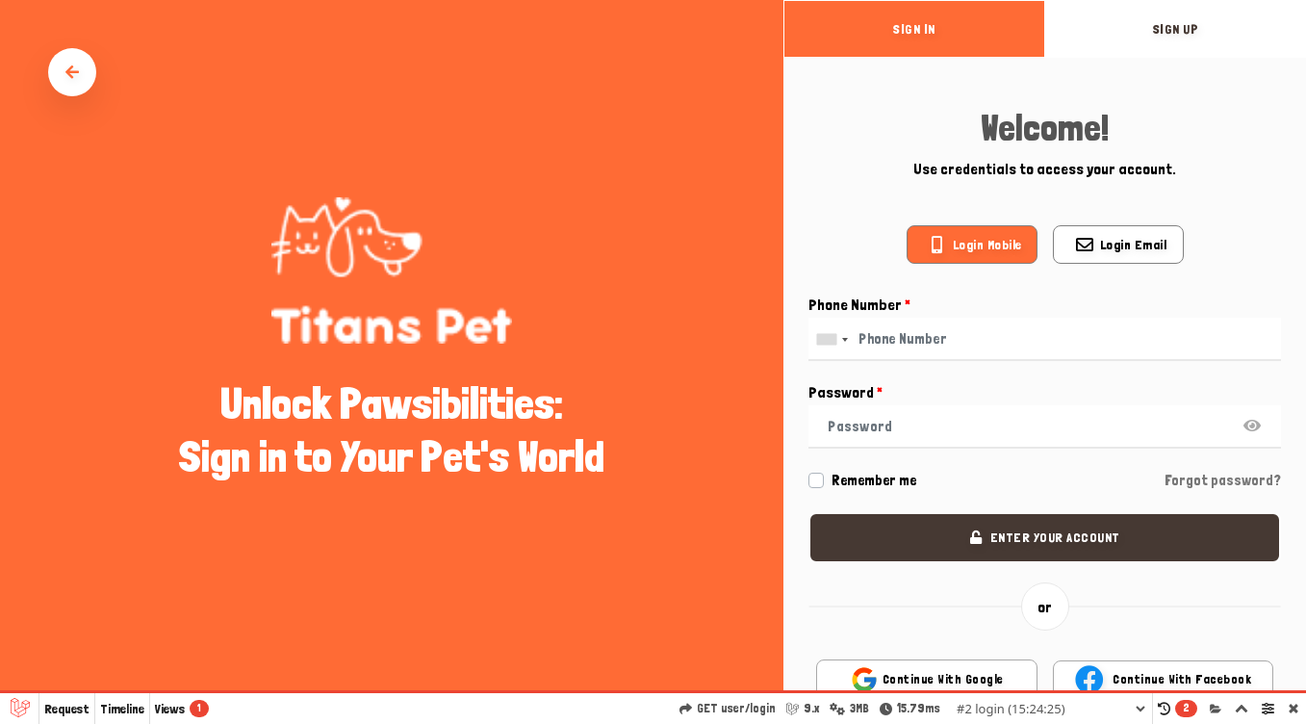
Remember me (874, 480)
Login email (1133, 244)
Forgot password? (1223, 480)
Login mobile (987, 244)
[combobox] (831, 339)
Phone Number (859, 305)
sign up (1176, 29)
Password (845, 392)
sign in (914, 29)
